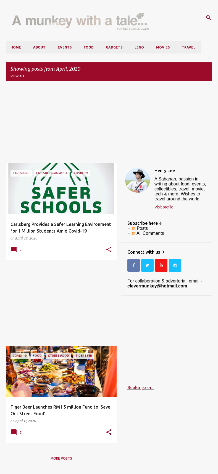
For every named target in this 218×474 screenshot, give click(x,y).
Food (89, 47)
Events (65, 47)
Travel (188, 47)
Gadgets (114, 47)
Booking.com (140, 387)
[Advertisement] (109, 124)
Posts (140, 228)
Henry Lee (164, 170)
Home (15, 47)
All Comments (148, 233)
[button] (109, 249)
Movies (163, 47)
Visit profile (163, 207)
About (39, 47)
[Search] (208, 17)
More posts (61, 458)
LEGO (139, 47)
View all (17, 76)
